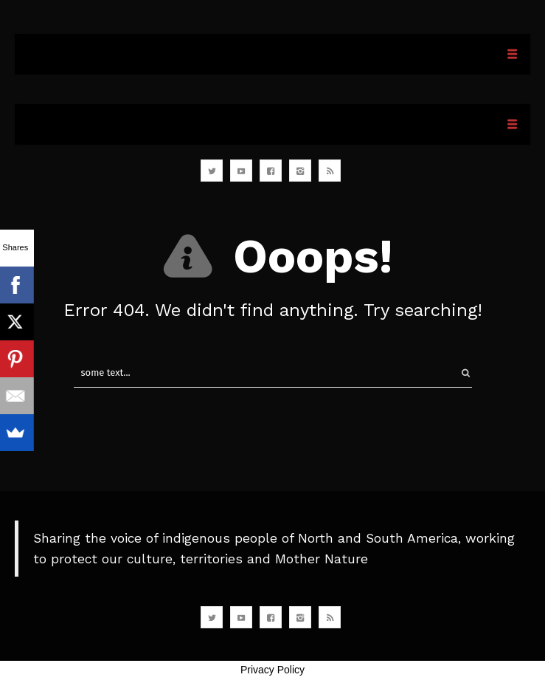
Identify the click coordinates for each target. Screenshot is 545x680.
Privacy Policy (272, 670)
